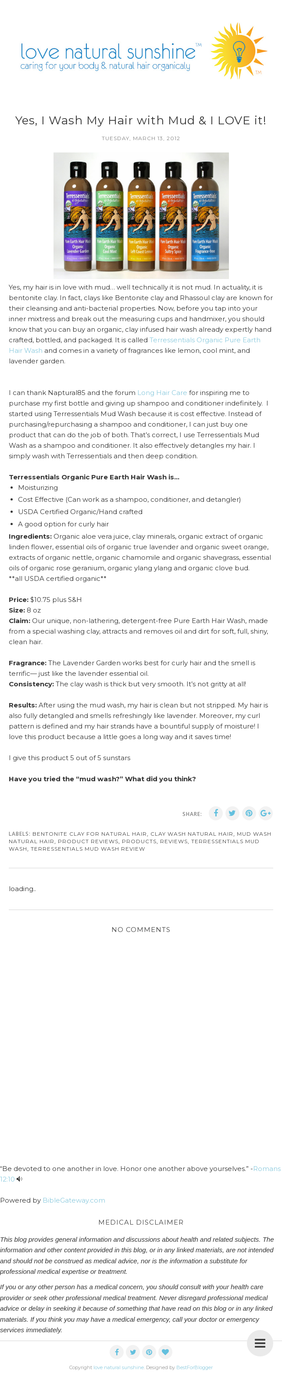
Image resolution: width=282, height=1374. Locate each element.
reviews (174, 841)
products (139, 841)
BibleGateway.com (74, 1200)
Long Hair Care (161, 392)
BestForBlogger (194, 1367)
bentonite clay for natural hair (89, 833)
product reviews (88, 841)
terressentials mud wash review (88, 848)
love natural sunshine (118, 1367)
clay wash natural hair (191, 833)
